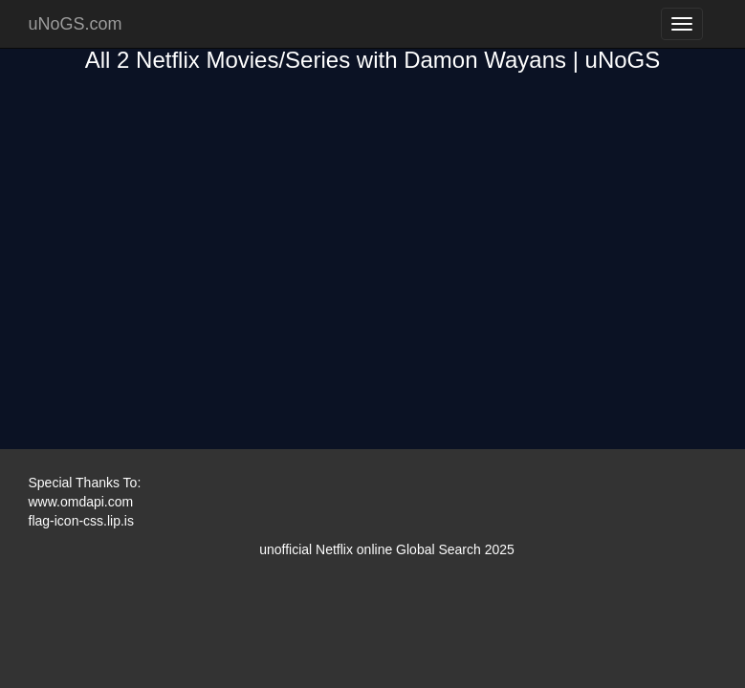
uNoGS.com (75, 23)
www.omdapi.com (81, 501)
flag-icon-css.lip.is (81, 520)
